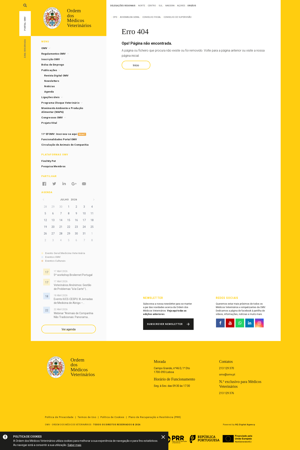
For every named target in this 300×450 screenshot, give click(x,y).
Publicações (49, 70)
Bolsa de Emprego (52, 64)
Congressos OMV (52, 117)
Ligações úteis (50, 97)
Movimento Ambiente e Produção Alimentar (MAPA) (62, 110)
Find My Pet (48, 161)
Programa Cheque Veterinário (60, 102)
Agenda (49, 91)
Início (136, 65)
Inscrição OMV (50, 59)
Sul (161, 5)
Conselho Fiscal (151, 17)
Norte (141, 5)
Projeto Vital (49, 122)
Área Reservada (25, 48)
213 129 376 (226, 393)
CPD (115, 17)
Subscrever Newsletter (165, 324)
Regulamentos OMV (53, 53)
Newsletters (51, 81)
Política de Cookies (112, 417)
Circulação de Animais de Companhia (65, 144)
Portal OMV (25, 24)
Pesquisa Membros (53, 166)
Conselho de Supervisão (178, 17)
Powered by (239, 425)
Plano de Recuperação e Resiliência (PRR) (155, 417)
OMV (44, 48)
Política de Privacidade (59, 417)
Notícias (49, 86)
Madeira (169, 5)
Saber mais (74, 445)
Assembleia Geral (130, 17)
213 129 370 (226, 368)
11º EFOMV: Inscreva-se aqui (63, 134)
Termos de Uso (87, 417)
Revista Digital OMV (56, 75)
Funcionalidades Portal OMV (59, 139)
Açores (181, 5)
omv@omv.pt (227, 374)
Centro (152, 5)
